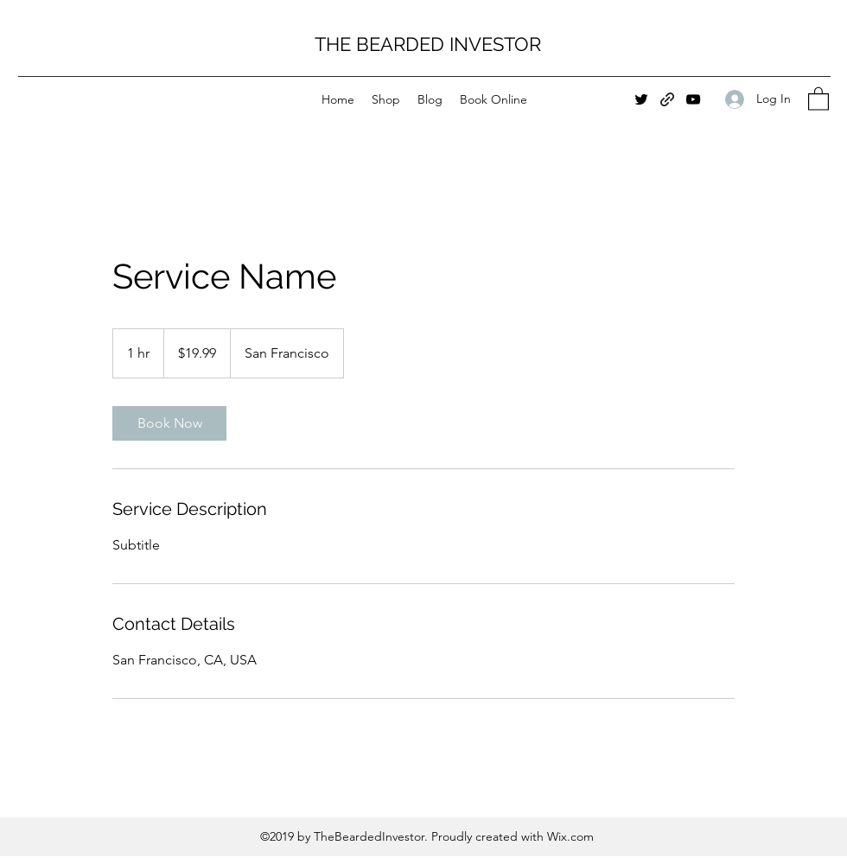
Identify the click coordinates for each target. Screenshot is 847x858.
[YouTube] (693, 99)
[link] (169, 423)
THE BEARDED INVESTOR (428, 44)
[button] (818, 98)
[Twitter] (641, 99)
